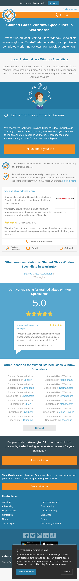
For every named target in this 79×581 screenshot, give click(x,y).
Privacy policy (47, 506)
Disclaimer (46, 515)
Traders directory (49, 510)
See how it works (39, 486)
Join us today (39, 460)
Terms (44, 519)
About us (6, 502)
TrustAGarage (9, 562)
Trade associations (50, 502)
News (5, 519)
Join (53, 3)
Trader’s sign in (70, 9)
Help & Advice (9, 510)
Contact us (7, 515)
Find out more (69, 181)
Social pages (8, 523)
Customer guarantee (51, 523)
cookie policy (39, 564)
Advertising (7, 506)
